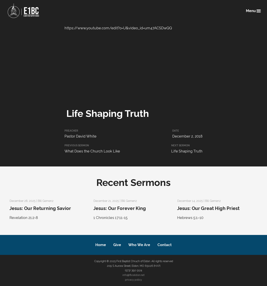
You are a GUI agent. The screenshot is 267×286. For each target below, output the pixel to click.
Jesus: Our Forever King (119, 208)
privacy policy (133, 279)
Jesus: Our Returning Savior (40, 208)
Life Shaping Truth (186, 151)
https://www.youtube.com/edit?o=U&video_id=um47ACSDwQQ (118, 28)
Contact (164, 245)
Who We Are (139, 245)
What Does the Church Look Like (92, 151)
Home (100, 245)
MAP (157, 265)
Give (117, 245)
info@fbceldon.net (133, 274)
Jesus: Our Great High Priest (208, 208)
